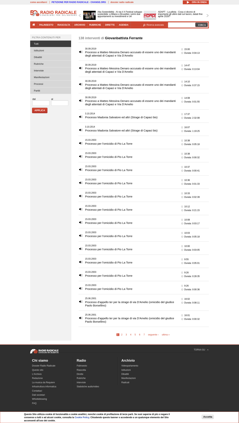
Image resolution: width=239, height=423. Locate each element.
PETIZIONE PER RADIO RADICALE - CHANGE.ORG (79, 2)
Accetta (207, 416)
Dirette (80, 374)
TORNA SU (199, 349)
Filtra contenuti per (46, 37)
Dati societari (38, 395)
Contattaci (37, 391)
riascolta (64, 25)
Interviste (39, 70)
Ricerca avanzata (155, 25)
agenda (123, 25)
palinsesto (46, 25)
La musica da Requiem (43, 382)
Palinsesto (82, 365)
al (52, 99)
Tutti (36, 43)
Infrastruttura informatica (44, 386)
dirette (110, 25)
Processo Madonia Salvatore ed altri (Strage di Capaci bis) (121, 117)
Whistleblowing (39, 399)
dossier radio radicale (121, 2)
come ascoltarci (38, 2)
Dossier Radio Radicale (43, 365)
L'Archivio (37, 374)
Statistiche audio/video (88, 386)
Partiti (37, 90)
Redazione (37, 378)
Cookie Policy (82, 417)
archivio (79, 25)
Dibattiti (38, 57)
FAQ (34, 403)
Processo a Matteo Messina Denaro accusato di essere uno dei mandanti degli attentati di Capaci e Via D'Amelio (130, 54)
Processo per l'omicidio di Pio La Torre (108, 143)
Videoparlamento (129, 365)
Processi (38, 84)
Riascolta (81, 370)
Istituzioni (39, 50)
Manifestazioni (41, 77)
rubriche (95, 25)
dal (34, 99)
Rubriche (39, 63)
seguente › (153, 334)
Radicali (125, 382)
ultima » (166, 334)
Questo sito (37, 370)
